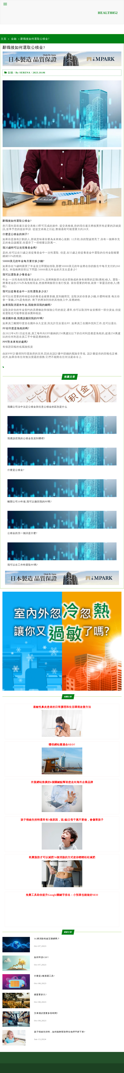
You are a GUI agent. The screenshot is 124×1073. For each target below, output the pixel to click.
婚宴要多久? (40, 994)
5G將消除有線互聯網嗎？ (47, 938)
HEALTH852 (108, 13)
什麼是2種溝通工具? (44, 976)
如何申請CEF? (41, 957)
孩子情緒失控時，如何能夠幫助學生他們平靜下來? (59, 1032)
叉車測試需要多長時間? (46, 1013)
